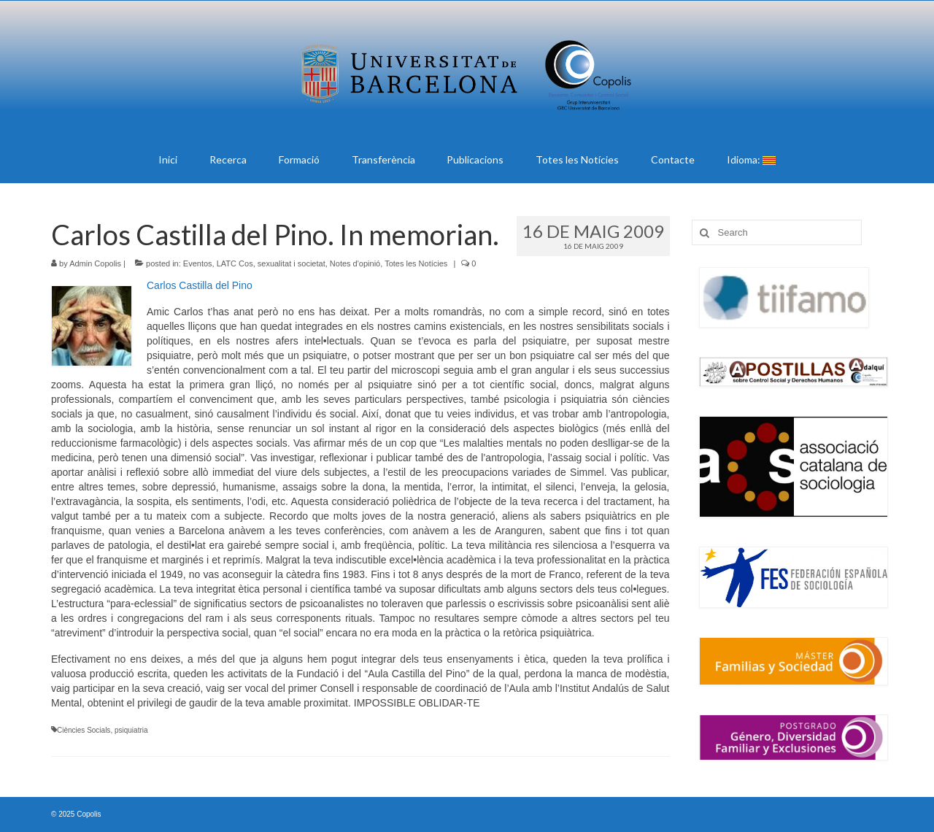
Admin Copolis (95, 263)
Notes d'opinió (355, 263)
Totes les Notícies (416, 263)
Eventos (197, 263)
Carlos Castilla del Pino (199, 285)
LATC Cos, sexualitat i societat (271, 263)
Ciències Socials (83, 730)
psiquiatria (131, 730)
